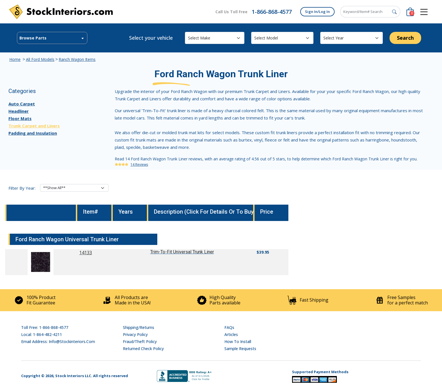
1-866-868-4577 (272, 12)
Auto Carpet (21, 104)
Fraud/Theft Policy (140, 341)
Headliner (18, 111)
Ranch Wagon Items (77, 59)
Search (405, 37)
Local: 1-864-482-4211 (41, 334)
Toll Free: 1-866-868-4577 (44, 327)
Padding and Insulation (32, 133)
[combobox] (52, 38)
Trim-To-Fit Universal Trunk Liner (182, 252)
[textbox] (52, 38)
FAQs (229, 327)
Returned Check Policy (143, 348)
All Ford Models (40, 59)
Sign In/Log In (317, 11)
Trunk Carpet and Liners (34, 126)
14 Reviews (139, 164)
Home (15, 59)
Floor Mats (20, 118)
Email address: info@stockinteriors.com (58, 341)
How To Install (237, 341)
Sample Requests (240, 348)
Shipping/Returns (138, 327)
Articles (231, 334)
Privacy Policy (135, 334)
